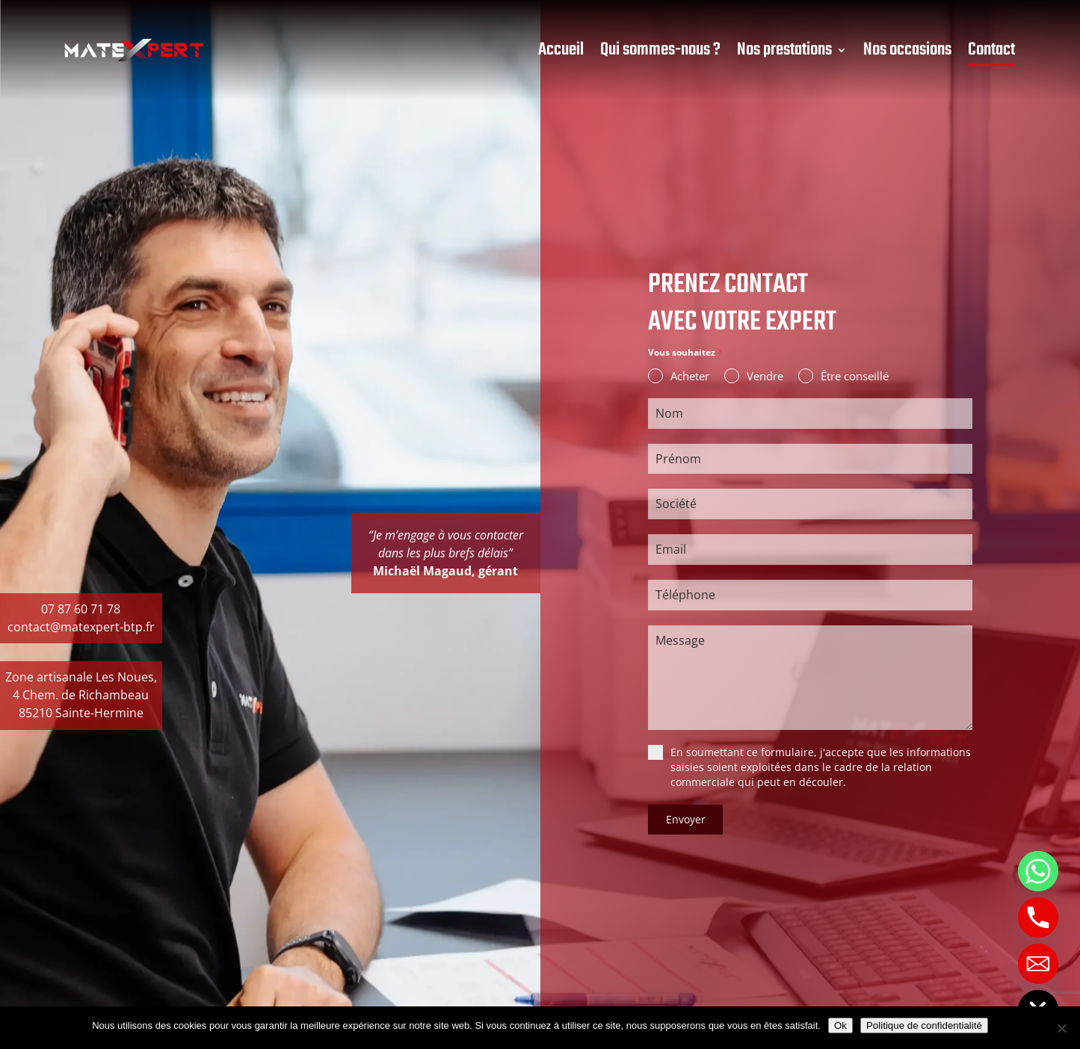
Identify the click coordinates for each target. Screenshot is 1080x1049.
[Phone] (1038, 917)
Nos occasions (907, 50)
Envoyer (686, 821)
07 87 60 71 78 (80, 609)
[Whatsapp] (1038, 871)
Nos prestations (784, 50)
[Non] (1061, 1028)
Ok (840, 1025)
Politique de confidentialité (924, 1025)
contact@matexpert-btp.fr (81, 627)
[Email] (1038, 964)
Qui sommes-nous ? (660, 50)
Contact (991, 50)
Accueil (561, 50)
